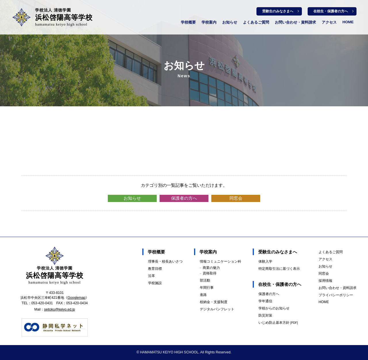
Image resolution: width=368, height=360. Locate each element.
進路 (203, 295)
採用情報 (325, 281)
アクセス (329, 22)
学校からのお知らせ (274, 308)
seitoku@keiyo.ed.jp (59, 309)
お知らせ (229, 22)
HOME (348, 22)
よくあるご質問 (256, 22)
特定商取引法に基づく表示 (279, 269)
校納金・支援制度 (213, 302)
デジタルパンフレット (217, 309)
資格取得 (209, 273)
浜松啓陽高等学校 (64, 17)
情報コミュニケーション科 (220, 261)
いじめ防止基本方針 (278, 323)
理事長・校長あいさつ (165, 261)
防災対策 (265, 315)
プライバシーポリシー (336, 295)
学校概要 (188, 22)
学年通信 (265, 301)
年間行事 (207, 288)
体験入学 (265, 261)
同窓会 (235, 198)
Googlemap (76, 298)
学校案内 (209, 22)
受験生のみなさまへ (277, 11)
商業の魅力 (211, 268)
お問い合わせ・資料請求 (295, 22)
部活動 (205, 280)
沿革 (151, 276)
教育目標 (155, 269)
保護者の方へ (184, 198)
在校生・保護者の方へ (330, 11)
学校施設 (155, 283)
